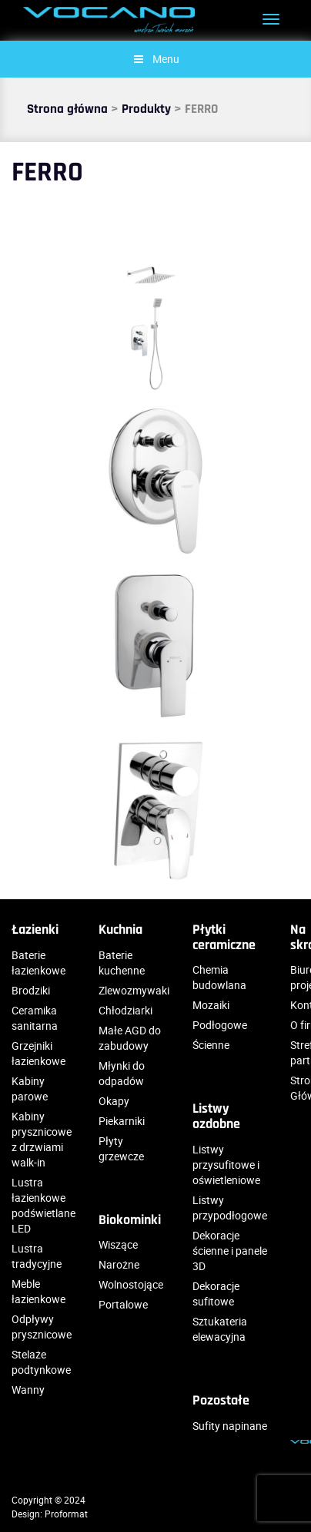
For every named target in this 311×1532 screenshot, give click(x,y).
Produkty (146, 109)
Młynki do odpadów (122, 1073)
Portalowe (123, 1304)
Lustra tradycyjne (37, 1256)
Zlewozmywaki (134, 990)
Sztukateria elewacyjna (219, 1329)
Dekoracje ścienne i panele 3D (229, 1250)
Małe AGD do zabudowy (130, 1038)
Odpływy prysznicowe (42, 1327)
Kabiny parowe (30, 1089)
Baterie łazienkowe (38, 963)
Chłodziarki (125, 1010)
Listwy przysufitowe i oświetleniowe (226, 1164)
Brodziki (31, 990)
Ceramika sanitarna (35, 1018)
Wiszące (118, 1244)
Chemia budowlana (219, 977)
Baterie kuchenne (122, 963)
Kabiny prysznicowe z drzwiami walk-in (42, 1139)
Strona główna (67, 109)
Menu (155, 58)
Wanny (28, 1389)
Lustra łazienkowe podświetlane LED (43, 1205)
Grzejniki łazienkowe (38, 1053)
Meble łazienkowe (38, 1291)
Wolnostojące (131, 1284)
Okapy (114, 1101)
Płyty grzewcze (121, 1148)
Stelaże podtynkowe (41, 1362)
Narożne (119, 1264)
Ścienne (210, 1044)
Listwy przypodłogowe (229, 1208)
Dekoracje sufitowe (215, 1294)
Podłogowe (219, 1024)
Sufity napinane (229, 1425)
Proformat (66, 1513)
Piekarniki (122, 1120)
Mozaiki (210, 1005)
